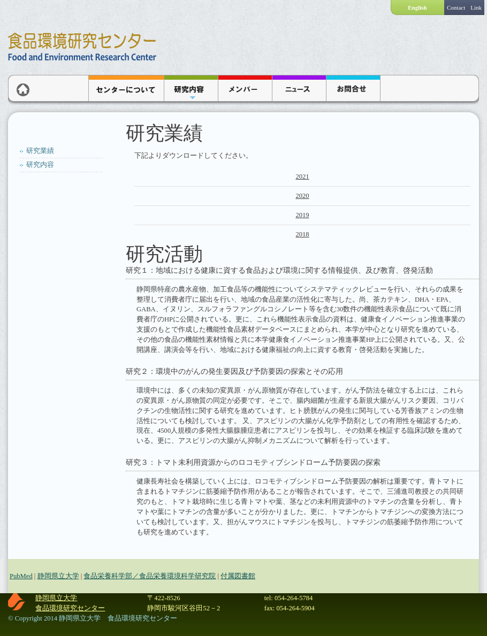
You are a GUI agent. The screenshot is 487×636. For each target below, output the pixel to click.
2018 (302, 234)
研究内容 (40, 164)
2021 (302, 176)
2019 (302, 215)
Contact (456, 7)
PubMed (21, 576)
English (417, 7)
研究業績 (40, 151)
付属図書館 (237, 576)
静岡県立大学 (58, 576)
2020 (302, 196)
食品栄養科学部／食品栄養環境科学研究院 (149, 576)
